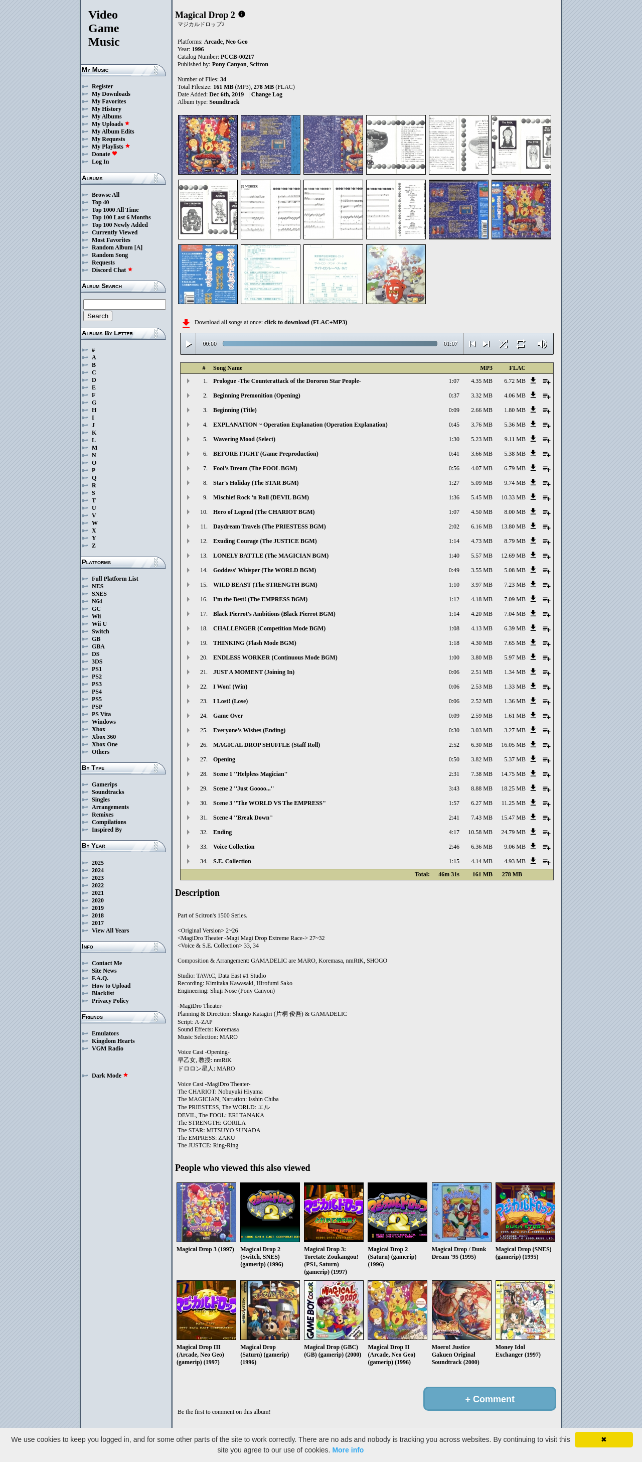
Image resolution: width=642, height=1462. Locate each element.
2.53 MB (482, 686)
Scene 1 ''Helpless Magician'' (250, 773)
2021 (98, 892)
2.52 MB (482, 701)
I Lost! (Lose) (230, 701)
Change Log (266, 94)
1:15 (454, 861)
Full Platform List (115, 578)
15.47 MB (513, 817)
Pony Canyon (229, 64)
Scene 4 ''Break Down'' (243, 817)
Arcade (213, 41)
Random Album (112, 247)
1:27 (454, 482)
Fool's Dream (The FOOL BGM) (255, 468)
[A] (138, 247)
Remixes (102, 814)
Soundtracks (108, 791)
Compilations (109, 822)
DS (95, 653)
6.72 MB (515, 380)
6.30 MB (482, 744)
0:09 (454, 410)
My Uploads (111, 123)
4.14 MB (482, 861)
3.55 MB (482, 570)
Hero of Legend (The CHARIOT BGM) (264, 511)
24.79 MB (513, 832)
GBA (98, 646)
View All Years (110, 930)
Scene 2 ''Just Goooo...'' (243, 788)
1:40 (454, 555)
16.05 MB (513, 744)
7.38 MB (482, 773)
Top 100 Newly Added (120, 224)
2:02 (454, 526)
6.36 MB (482, 846)
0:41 (454, 453)
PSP (97, 706)
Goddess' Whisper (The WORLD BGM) (264, 570)
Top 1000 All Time (115, 209)
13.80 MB (513, 526)
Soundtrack (224, 101)
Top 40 (100, 202)
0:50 (454, 759)
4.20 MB (482, 613)
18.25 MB (513, 788)
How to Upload (111, 985)
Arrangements (110, 807)
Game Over (228, 715)
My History (106, 108)
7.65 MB (515, 642)
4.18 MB (482, 599)
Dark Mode (110, 1075)
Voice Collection (234, 846)
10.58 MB (480, 832)
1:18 (454, 642)
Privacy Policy (110, 1000)
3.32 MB (482, 395)
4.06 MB (515, 395)
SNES (99, 593)
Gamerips (104, 784)
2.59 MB (482, 715)
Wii (96, 616)
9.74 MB (515, 482)
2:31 (454, 773)
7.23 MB (515, 584)
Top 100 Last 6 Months (121, 217)
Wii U (99, 623)
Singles (101, 799)
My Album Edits (113, 131)
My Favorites (109, 101)
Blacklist (103, 993)
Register (102, 86)
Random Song (110, 254)
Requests (103, 262)
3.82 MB (482, 759)
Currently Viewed (114, 232)
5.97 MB (515, 657)
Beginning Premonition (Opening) (256, 395)
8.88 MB (482, 788)
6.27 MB (482, 803)
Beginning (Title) (235, 410)
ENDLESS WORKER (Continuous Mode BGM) (275, 657)
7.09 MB (515, 599)
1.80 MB (515, 410)
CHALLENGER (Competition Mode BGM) (269, 628)
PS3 (97, 684)
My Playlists (111, 146)
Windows (104, 721)
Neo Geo (237, 41)
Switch (100, 631)
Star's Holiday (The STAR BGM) (255, 482)
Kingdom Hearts (113, 1040)
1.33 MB (515, 686)
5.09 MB (482, 482)
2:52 (454, 744)
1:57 (454, 803)
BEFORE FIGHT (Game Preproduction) (265, 453)
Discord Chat (112, 270)
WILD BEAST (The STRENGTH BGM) (265, 584)
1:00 (454, 657)
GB (96, 638)
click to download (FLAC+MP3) (305, 322)
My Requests (108, 139)
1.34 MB (515, 672)
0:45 (454, 424)
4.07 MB (482, 468)
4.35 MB (482, 380)
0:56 (454, 468)
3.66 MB (482, 453)
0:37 (454, 395)
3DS (97, 661)
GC (96, 608)
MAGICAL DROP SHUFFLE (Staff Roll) (266, 744)
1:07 (454, 380)
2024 (98, 870)
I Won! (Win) (230, 686)
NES (97, 586)
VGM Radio (107, 1048)
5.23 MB (482, 439)
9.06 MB (515, 846)
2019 (98, 907)
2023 (98, 877)
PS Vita (101, 714)
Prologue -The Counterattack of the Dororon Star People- (287, 380)
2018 (98, 915)
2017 (98, 922)
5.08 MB (515, 570)
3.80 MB (482, 657)
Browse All (105, 194)
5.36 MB (515, 424)
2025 (98, 862)
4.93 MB (515, 861)
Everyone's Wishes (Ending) (249, 730)
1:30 (454, 439)
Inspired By (107, 829)
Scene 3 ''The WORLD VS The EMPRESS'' (269, 803)
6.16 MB (482, 526)
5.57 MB (482, 555)
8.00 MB (515, 511)
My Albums (107, 116)
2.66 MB (482, 410)
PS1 (97, 669)
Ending (222, 832)
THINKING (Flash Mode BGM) (254, 642)
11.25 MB (514, 803)
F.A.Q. (100, 978)
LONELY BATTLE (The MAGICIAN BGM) (271, 555)
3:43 (454, 788)
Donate (104, 154)
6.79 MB (515, 468)
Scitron (259, 64)
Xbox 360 (104, 736)
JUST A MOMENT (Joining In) (253, 672)
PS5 (97, 699)
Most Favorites (111, 239)
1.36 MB (515, 701)
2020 (98, 900)
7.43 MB (482, 817)
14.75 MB (513, 773)
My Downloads (111, 93)
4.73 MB (482, 541)
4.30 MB (482, 642)
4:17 (454, 832)
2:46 (454, 846)
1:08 (454, 628)
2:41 (454, 817)
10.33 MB (513, 497)
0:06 (454, 672)
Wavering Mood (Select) (244, 439)
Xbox (98, 729)
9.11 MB (515, 439)
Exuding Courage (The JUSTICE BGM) (265, 541)
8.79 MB (515, 541)
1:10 (454, 584)
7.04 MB (515, 613)
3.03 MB (482, 730)
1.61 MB (515, 715)
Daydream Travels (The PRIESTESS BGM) (269, 526)
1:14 (454, 541)
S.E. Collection (232, 861)
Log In (100, 161)
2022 (98, 885)
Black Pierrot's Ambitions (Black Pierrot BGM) (274, 613)
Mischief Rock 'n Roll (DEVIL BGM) (261, 497)
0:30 (454, 730)
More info (348, 1450)
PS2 (97, 676)
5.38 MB (515, 453)
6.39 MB (515, 628)
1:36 (454, 497)
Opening (224, 759)
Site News (104, 970)
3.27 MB (515, 730)
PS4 (97, 691)
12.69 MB (513, 555)
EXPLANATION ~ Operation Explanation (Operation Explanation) (300, 424)
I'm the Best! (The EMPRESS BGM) (260, 599)
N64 (97, 601)
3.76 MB (482, 424)
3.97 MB (482, 584)
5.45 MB (482, 497)
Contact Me (107, 963)
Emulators (105, 1033)
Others (100, 751)
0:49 (454, 570)
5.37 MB (515, 759)
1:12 (454, 599)
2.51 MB (482, 672)
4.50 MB (482, 511)
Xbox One (105, 744)
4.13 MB (482, 628)
